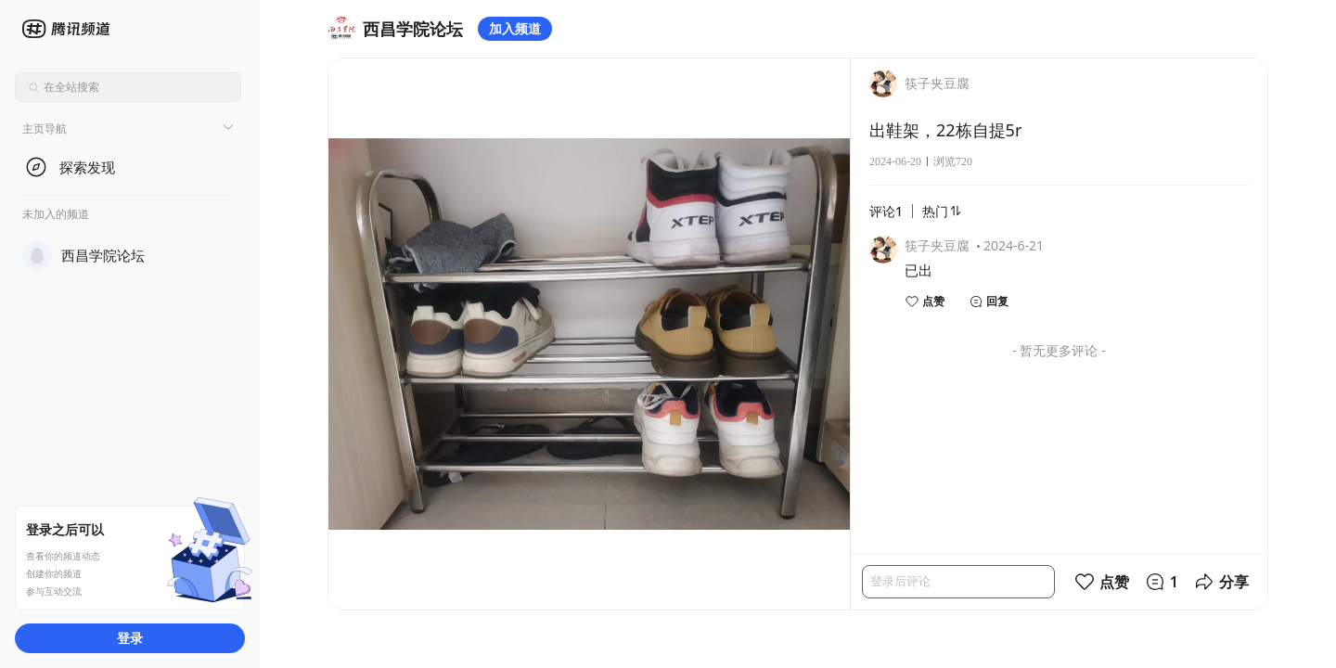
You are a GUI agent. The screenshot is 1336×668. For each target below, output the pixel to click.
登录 (130, 638)
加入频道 (515, 28)
